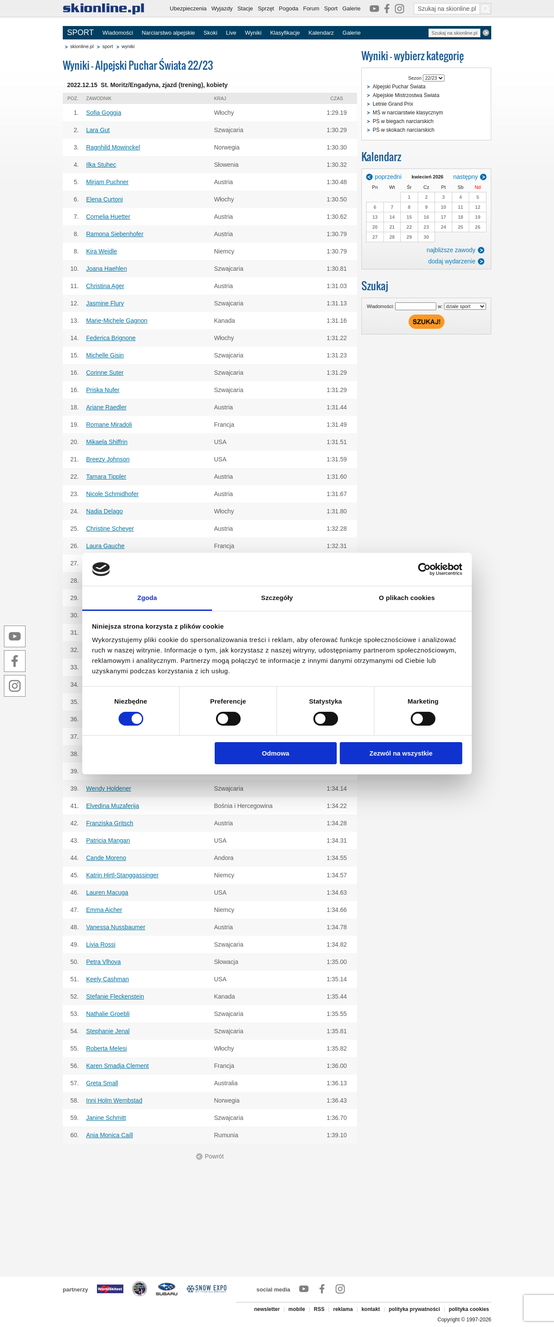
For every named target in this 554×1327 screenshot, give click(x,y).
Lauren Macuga (107, 892)
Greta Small (102, 1083)
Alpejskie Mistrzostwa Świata (406, 95)
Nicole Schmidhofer (112, 493)
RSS (319, 1309)
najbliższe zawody (451, 250)
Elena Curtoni (104, 199)
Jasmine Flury (105, 303)
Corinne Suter (104, 372)
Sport (331, 8)
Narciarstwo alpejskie (168, 32)
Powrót (214, 1156)
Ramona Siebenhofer (114, 233)
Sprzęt (266, 8)
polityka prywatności (414, 1309)
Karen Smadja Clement (117, 1065)
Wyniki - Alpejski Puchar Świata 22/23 (138, 65)
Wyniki (253, 32)
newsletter (267, 1309)
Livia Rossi (101, 944)
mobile (296, 1309)
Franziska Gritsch (109, 823)
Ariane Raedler (106, 407)
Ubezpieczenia (188, 8)
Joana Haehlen (106, 268)
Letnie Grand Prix (393, 104)
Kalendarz (321, 32)
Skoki (210, 32)
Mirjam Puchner (107, 181)
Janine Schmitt (106, 1117)
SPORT (80, 32)
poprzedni (388, 176)
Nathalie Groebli (107, 1013)
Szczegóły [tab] (277, 597)
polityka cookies (469, 1309)
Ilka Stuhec (101, 164)
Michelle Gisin (105, 355)
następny (465, 176)
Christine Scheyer (110, 528)
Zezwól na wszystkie (400, 753)
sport (107, 46)
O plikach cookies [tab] (407, 597)
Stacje (245, 8)
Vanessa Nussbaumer (115, 927)
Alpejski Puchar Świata (399, 87)
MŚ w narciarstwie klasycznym (408, 113)
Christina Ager (105, 285)
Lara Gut (98, 130)
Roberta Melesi (106, 1048)
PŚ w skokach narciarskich (404, 130)
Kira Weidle (101, 251)
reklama (343, 1309)
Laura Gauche (105, 545)
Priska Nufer (102, 389)
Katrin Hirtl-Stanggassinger (122, 875)
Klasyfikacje (285, 32)
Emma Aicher (104, 909)
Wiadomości (118, 32)
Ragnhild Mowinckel (113, 147)
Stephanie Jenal (107, 1031)
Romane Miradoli (109, 424)
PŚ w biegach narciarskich (403, 121)
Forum (311, 8)
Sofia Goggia (103, 112)
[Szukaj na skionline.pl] (485, 8)
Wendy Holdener (108, 788)
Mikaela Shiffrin (106, 441)
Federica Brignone (110, 337)
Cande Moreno (106, 857)
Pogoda (288, 8)
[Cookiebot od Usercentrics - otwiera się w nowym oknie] (424, 569)
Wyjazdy (221, 8)
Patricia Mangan (108, 840)
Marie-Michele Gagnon (117, 320)
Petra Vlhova (103, 961)
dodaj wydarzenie (452, 261)
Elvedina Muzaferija (112, 805)
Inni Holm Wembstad (114, 1100)
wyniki (128, 46)
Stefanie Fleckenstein (115, 996)
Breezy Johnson (107, 459)
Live (231, 32)
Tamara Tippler (106, 476)
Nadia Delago (104, 511)
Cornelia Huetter (108, 216)
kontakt (370, 1309)
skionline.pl (81, 46)
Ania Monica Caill (109, 1135)
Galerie (351, 8)
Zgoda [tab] (147, 597)
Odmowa (275, 753)
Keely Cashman (107, 979)
